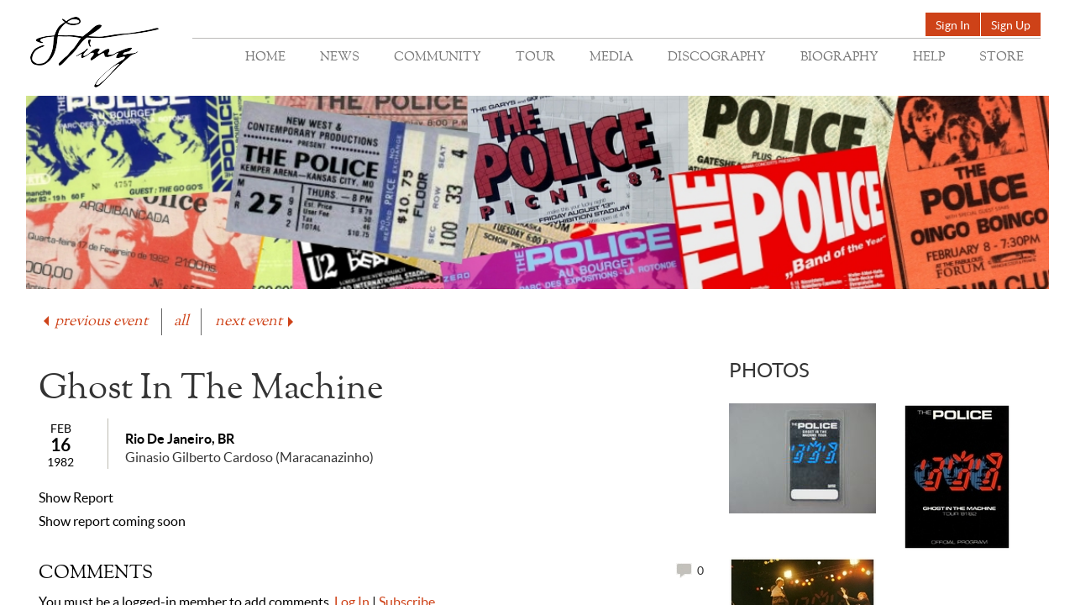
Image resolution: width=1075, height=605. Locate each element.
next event (255, 321)
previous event (94, 321)
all (181, 321)
